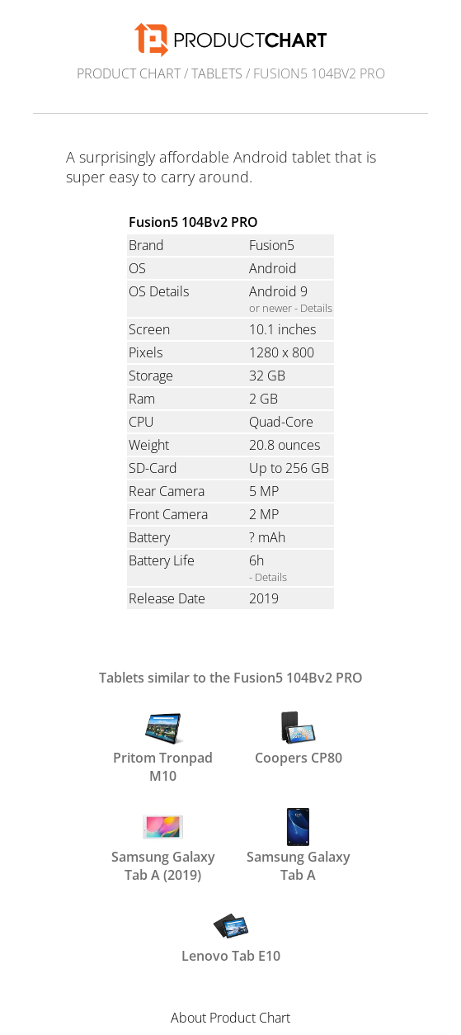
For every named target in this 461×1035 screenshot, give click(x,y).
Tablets (216, 73)
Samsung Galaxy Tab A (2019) (163, 843)
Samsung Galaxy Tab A (298, 843)
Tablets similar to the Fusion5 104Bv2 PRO (231, 678)
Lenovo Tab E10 (230, 935)
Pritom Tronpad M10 (163, 744)
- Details (268, 576)
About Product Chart (230, 1018)
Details (316, 307)
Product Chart (129, 73)
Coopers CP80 (298, 737)
